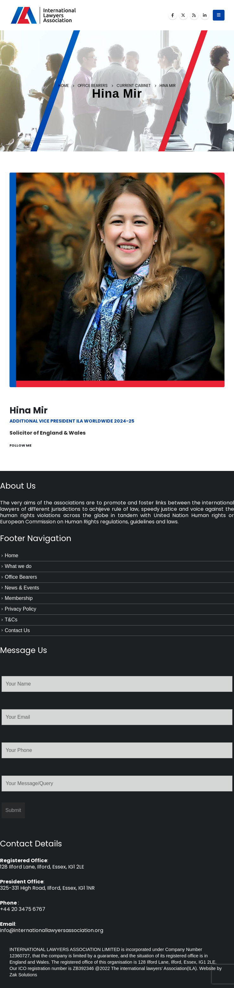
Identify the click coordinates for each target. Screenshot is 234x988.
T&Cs (11, 619)
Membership (19, 598)
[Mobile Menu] (219, 15)
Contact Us (17, 630)
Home (11, 555)
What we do (18, 566)
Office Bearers (21, 577)
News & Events (22, 587)
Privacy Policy (20, 609)
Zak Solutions (23, 974)
